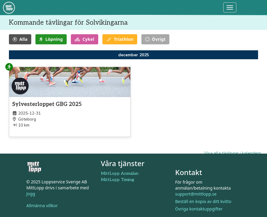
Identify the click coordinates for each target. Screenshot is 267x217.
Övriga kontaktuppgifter (199, 209)
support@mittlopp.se (196, 194)
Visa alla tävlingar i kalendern (232, 153)
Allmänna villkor (42, 205)
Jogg (30, 193)
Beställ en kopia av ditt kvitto (203, 201)
